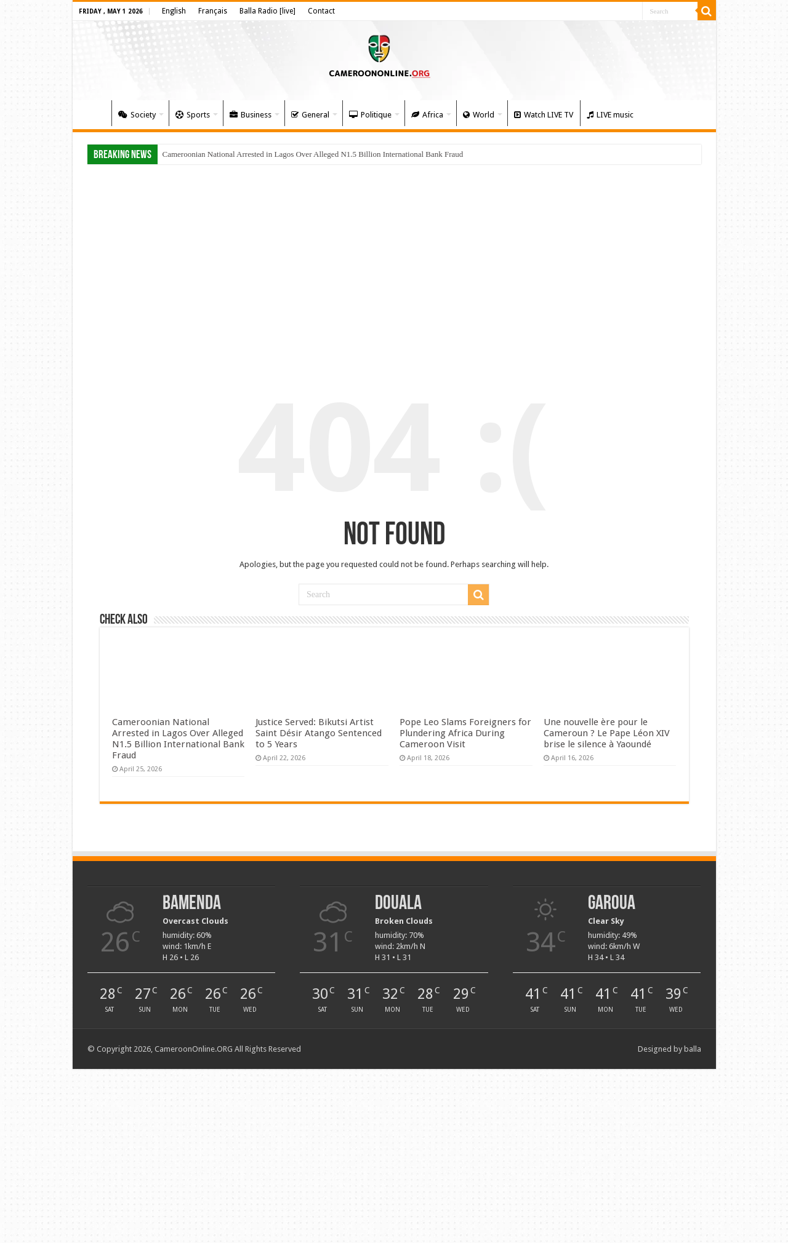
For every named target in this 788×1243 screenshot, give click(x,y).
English (174, 11)
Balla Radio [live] (267, 11)
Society (137, 114)
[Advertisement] (394, 266)
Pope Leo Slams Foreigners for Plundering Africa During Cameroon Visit (465, 733)
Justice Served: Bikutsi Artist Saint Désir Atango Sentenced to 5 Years (318, 733)
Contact (321, 11)
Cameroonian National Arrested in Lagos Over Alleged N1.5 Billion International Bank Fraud (313, 154)
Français (212, 11)
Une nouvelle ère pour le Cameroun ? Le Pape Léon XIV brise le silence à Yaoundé (607, 733)
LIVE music (610, 114)
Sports (192, 114)
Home (95, 113)
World (478, 114)
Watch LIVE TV (543, 114)
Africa (427, 114)
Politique (370, 114)
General (310, 114)
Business (250, 114)
